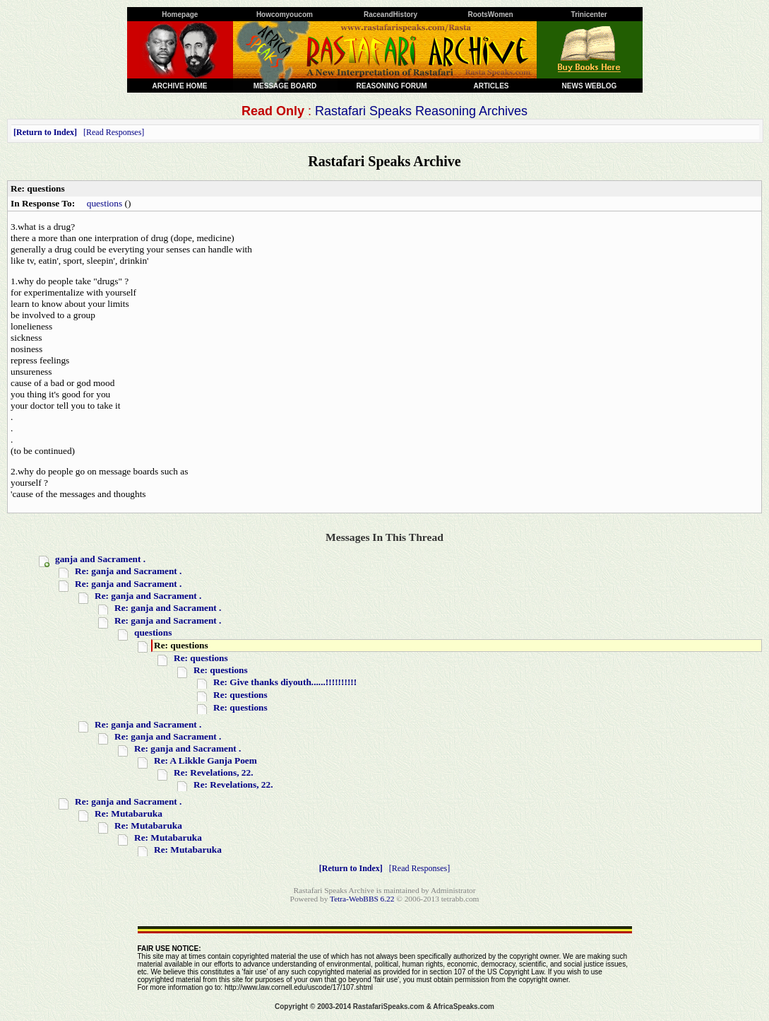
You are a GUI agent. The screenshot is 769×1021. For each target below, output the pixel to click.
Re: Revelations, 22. (214, 772)
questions (104, 203)
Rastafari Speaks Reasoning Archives (421, 111)
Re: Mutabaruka (128, 813)
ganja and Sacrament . (100, 559)
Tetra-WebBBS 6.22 (362, 898)
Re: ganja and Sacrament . (128, 571)
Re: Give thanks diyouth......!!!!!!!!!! (285, 682)
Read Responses (113, 132)
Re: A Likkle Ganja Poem (205, 760)
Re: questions (201, 658)
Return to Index (45, 132)
